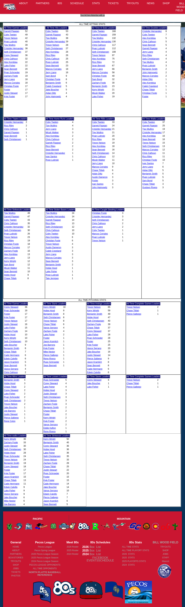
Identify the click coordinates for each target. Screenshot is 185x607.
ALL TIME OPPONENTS (45, 568)
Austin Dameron (100, 177)
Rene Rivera (49, 358)
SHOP (166, 3)
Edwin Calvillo (11, 358)
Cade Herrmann (11, 355)
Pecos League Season (44, 554)
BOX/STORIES (15, 557)
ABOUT (23, 3)
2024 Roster (72, 554)
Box (88, 547)
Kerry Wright (98, 89)
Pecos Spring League (44, 550)
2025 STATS (128, 557)
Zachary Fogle (11, 76)
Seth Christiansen (12, 52)
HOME (16, 547)
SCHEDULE (77, 3)
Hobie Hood (9, 275)
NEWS (150, 3)
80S (60, 3)
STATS (96, 3)
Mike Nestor (49, 351)
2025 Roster (72, 550)
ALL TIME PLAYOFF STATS (135, 550)
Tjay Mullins (9, 45)
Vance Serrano (11, 369)
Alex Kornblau (11, 62)
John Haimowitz (53, 96)
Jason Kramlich (11, 362)
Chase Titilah (148, 89)
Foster (7, 89)
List (98, 547)
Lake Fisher (9, 65)
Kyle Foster (9, 96)
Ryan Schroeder (12, 72)
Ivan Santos (51, 156)
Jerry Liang (9, 79)
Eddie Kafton (49, 428)
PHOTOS (15, 575)
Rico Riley (50, 55)
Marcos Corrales (12, 83)
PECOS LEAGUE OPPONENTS (44, 565)
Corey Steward (11, 55)
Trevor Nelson (11, 38)
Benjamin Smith (53, 83)
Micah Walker (98, 93)
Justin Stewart (11, 93)
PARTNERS (42, 3)
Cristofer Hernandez (13, 48)
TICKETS (113, 3)
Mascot (165, 561)
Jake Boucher (52, 89)
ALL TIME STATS (130, 547)
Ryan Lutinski (10, 41)
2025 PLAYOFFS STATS (134, 561)
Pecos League (45, 547)
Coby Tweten (10, 34)
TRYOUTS (133, 3)
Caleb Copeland (53, 86)
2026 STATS (128, 554)
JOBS (16, 568)
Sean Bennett (10, 69)
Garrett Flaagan (11, 31)
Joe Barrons (49, 345)
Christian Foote (11, 86)
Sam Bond (51, 76)
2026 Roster (72, 547)
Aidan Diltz (51, 93)
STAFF (165, 557)
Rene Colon (9, 421)
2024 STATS (128, 565)
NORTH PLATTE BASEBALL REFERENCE (45, 573)
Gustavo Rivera (149, 187)
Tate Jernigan (52, 278)
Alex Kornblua (149, 83)
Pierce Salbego (50, 355)
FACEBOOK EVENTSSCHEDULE (100, 559)
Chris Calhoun (11, 58)
